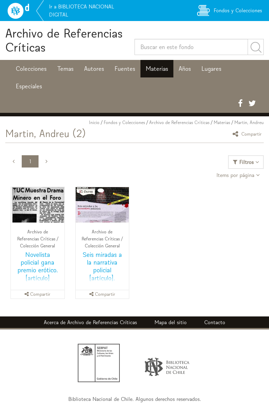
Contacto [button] (214, 322)
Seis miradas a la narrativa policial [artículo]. (102, 266)
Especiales (29, 86)
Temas (65, 69)
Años (185, 69)
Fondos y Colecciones (124, 122)
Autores (94, 69)
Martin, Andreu (249, 122)
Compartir (248, 133)
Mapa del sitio (170, 322)
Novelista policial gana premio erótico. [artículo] (38, 266)
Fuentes (125, 69)
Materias (157, 69)
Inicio (94, 122)
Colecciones (31, 69)
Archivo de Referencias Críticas (64, 40)
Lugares (211, 69)
